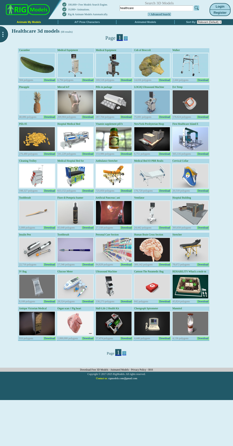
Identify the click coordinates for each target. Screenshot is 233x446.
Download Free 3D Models (94, 369)
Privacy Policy (139, 369)
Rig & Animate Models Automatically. (88, 14)
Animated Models (120, 369)
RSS (150, 369)
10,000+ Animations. (79, 9)
